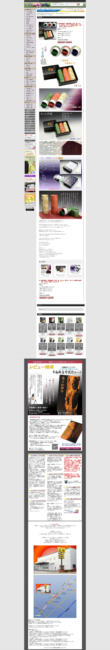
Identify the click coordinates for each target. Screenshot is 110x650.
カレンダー (28, 114)
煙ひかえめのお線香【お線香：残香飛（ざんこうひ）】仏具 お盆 (42, 346)
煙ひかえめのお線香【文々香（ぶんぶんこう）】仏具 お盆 (78, 346)
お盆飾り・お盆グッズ (30, 84)
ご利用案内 (55, 4)
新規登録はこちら (29, 142)
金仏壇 (27, 21)
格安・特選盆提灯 (29, 79)
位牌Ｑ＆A (27, 44)
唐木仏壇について (29, 91)
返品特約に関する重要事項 (63, 39)
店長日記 (28, 112)
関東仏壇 (27, 19)
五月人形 (27, 61)
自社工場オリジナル (30, 128)
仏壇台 (27, 23)
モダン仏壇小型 (28, 11)
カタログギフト (29, 118)
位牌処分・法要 (28, 107)
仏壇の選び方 (28, 88)
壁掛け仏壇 (28, 31)
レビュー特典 (28, 121)
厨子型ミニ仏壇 (28, 30)
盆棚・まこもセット (29, 83)
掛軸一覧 (27, 54)
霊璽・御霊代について (30, 100)
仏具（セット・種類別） (29, 48)
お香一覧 (27, 67)
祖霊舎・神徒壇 (28, 74)
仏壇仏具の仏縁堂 (56, 647)
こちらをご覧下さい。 (74, 492)
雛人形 (27, 59)
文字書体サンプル (29, 40)
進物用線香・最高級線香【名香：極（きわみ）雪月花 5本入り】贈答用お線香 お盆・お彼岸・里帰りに (43, 328)
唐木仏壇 (27, 18)
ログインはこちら (29, 144)
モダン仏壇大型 (28, 13)
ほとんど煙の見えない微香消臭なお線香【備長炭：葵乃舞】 (60, 327)
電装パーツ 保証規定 (30, 130)
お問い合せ (62, 4)
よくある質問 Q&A (30, 123)
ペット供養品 (28, 28)
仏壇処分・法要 (28, 104)
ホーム (37, 8)
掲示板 (27, 116)
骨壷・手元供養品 (29, 52)
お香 (41, 8)
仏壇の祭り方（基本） (30, 90)
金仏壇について (28, 95)
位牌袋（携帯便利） (29, 42)
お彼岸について (28, 98)
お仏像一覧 (28, 45)
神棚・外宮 (28, 70)
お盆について (28, 97)
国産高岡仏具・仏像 (29, 50)
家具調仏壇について (29, 93)
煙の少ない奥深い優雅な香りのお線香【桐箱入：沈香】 (51, 327)
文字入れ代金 (28, 37)
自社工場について (29, 125)
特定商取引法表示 (29, 109)
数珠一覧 (27, 65)
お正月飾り (28, 58)
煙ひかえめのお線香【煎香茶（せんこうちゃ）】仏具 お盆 (60, 346)
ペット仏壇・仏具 (29, 26)
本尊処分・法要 (28, 105)
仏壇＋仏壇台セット (29, 25)
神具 (26, 72)
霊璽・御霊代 (28, 75)
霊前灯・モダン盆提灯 (30, 81)
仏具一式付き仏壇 (29, 16)
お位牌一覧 (28, 35)
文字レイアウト (28, 39)
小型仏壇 (27, 14)
